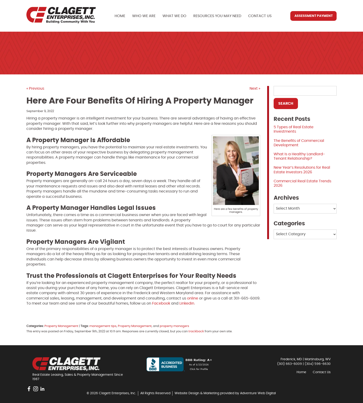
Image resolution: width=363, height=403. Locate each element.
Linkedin (186, 303)
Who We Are (144, 16)
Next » (255, 88)
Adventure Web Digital (258, 393)
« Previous (35, 88)
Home (120, 16)
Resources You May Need (217, 16)
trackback (196, 331)
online (192, 298)
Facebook (161, 303)
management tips (102, 326)
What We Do (174, 16)
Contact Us (260, 16)
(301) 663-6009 (289, 364)
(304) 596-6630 (318, 364)
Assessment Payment (313, 16)
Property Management (61, 326)
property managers (174, 326)
